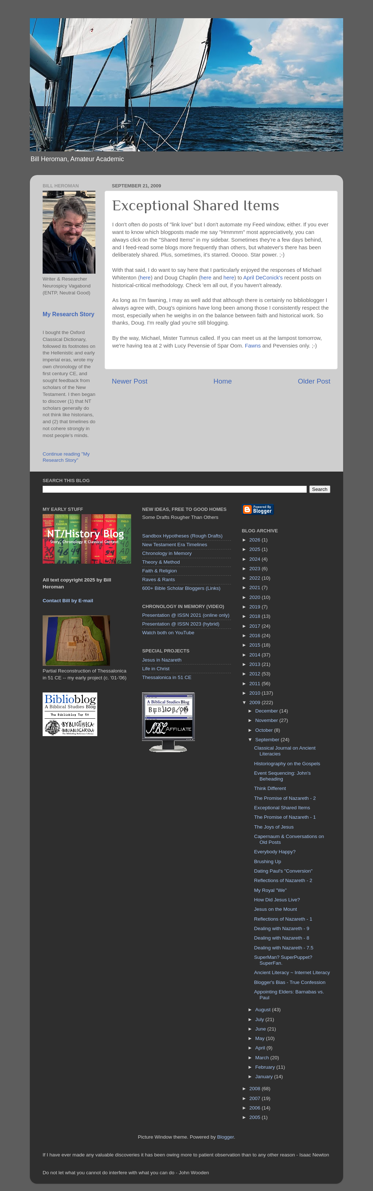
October (264, 730)
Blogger (225, 1137)
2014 (256, 655)
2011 (256, 683)
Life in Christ (155, 668)
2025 (256, 549)
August (263, 1009)
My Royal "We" (270, 890)
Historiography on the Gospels (287, 763)
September (268, 739)
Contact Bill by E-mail (68, 600)
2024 (256, 559)
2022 (256, 578)
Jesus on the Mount (275, 909)
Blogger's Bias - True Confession (289, 982)
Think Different (270, 788)
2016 (256, 635)
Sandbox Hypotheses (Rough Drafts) (182, 536)
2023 (256, 568)
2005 (256, 1117)
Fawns (253, 346)
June (261, 1029)
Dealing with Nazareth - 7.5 (283, 947)
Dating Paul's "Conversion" (283, 871)
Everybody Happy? (274, 851)
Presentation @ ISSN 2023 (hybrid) (180, 624)
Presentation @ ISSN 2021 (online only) (185, 615)
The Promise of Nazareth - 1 (285, 817)
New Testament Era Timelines (174, 544)
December (267, 711)
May (260, 1038)
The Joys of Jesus (274, 827)
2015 (256, 645)
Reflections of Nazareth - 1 (283, 919)
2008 (256, 1088)
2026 (256, 540)
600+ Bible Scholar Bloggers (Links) (181, 588)
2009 (256, 702)
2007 (256, 1098)
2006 (256, 1108)
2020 (256, 597)
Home (222, 381)
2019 (256, 607)
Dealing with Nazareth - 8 (281, 938)
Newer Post (130, 381)
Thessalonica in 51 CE (166, 677)
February (265, 1067)
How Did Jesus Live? (277, 899)
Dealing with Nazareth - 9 (281, 928)
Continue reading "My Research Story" (66, 456)
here (145, 278)
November (267, 720)
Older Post (314, 381)
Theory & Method (161, 562)
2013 (256, 664)
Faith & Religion (159, 570)
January (264, 1076)
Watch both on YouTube (168, 632)
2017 (256, 626)
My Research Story (68, 314)
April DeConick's (263, 278)
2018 (256, 616)
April (261, 1048)
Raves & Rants (158, 579)
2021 (256, 587)
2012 (256, 673)
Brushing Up (267, 861)
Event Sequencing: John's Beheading (282, 776)
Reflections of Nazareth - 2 (283, 880)
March (262, 1057)
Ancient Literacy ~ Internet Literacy (292, 972)
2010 (256, 693)
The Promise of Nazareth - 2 (285, 798)
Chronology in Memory (167, 553)
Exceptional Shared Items (282, 807)
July (260, 1019)
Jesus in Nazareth (161, 660)
